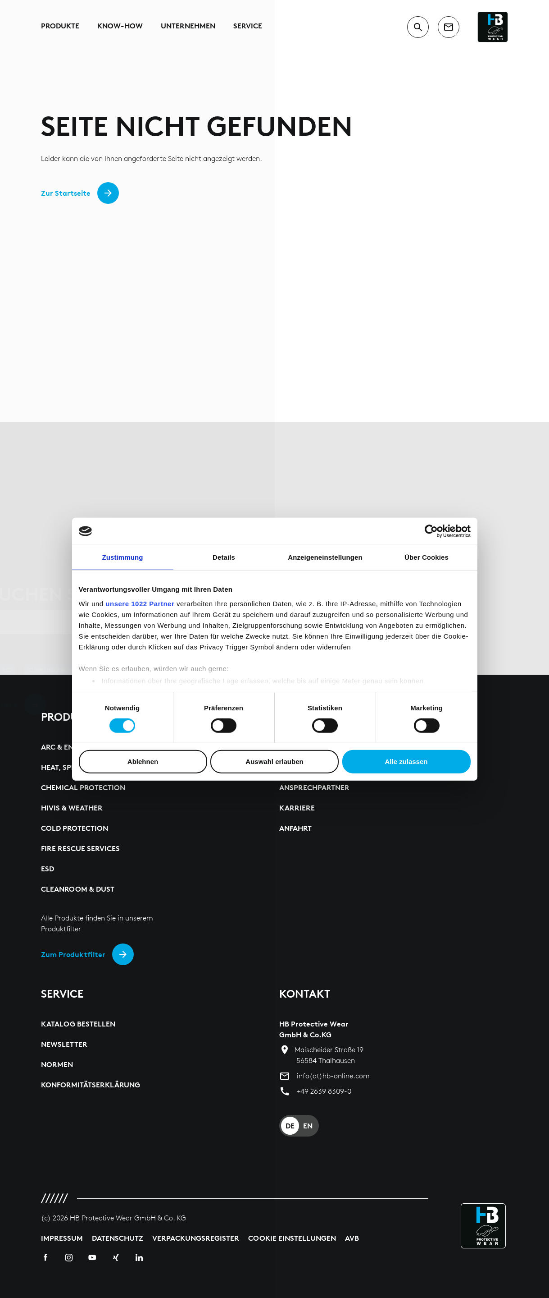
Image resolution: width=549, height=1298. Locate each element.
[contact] (448, 27)
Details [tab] (224, 557)
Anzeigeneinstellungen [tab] (325, 557)
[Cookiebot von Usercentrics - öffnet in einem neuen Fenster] (431, 531)
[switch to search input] (418, 27)
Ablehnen (142, 761)
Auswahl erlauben (274, 761)
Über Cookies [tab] (426, 557)
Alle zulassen (406, 761)
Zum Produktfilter (73, 954)
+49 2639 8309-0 (324, 1091)
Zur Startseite (66, 193)
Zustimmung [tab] (122, 557)
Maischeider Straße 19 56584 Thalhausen (329, 1055)
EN (308, 1125)
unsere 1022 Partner (139, 603)
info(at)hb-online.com (333, 1076)
